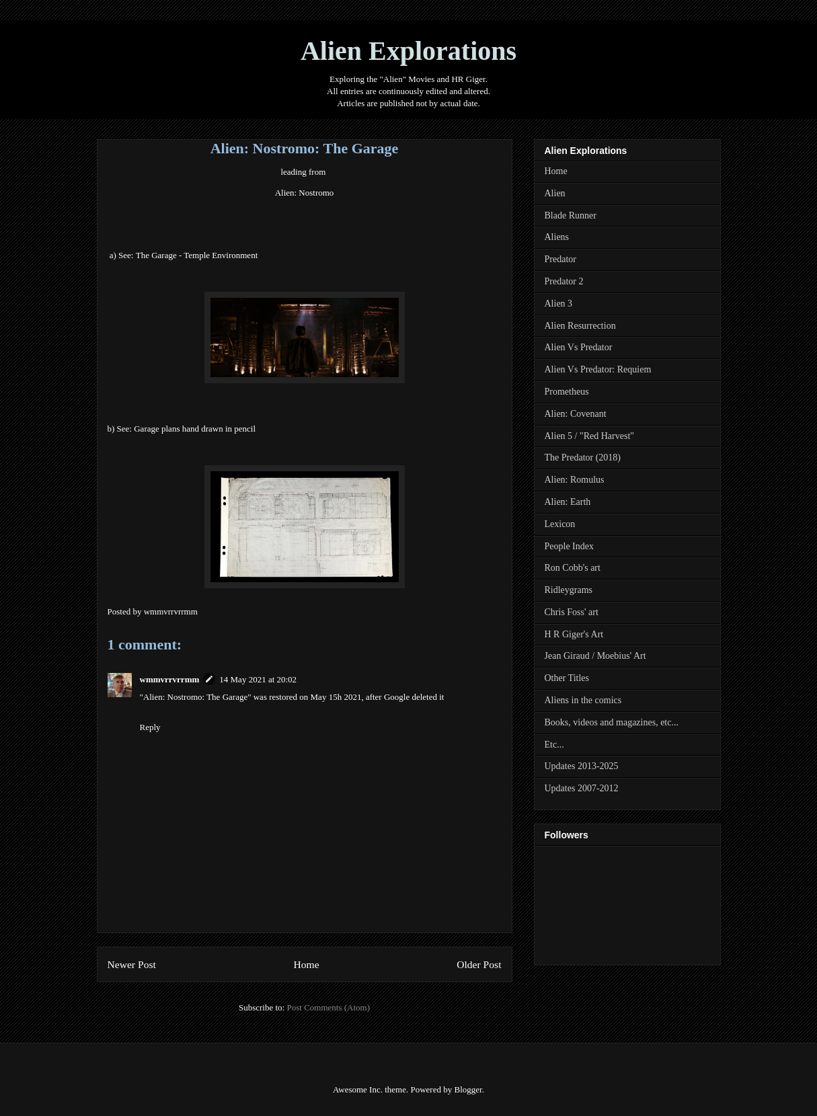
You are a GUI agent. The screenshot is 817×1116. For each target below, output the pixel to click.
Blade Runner (570, 215)
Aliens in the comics (583, 700)
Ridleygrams (569, 590)
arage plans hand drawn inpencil (195, 429)
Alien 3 (559, 303)
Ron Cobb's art (572, 568)
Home (306, 964)
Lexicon (560, 524)
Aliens (557, 237)
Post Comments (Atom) (328, 1007)
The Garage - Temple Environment (197, 255)
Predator (560, 259)
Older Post (479, 964)
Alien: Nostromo (304, 193)
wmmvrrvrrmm (170, 679)
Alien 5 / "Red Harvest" (590, 436)
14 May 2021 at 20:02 (258, 679)
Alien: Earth (568, 502)
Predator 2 (564, 281)
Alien (555, 193)
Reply (150, 727)
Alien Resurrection (580, 326)
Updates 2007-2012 (582, 788)
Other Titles (567, 678)
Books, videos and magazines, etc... (611, 722)
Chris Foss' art (571, 612)
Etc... (554, 745)
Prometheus (567, 392)
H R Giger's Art (574, 634)
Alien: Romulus (575, 480)
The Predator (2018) (583, 457)
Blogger (467, 1089)
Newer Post (132, 964)
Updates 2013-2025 (582, 766)
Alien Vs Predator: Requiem (598, 369)
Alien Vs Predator (579, 347)
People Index (569, 546)
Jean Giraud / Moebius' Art (595, 656)
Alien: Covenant (576, 414)
